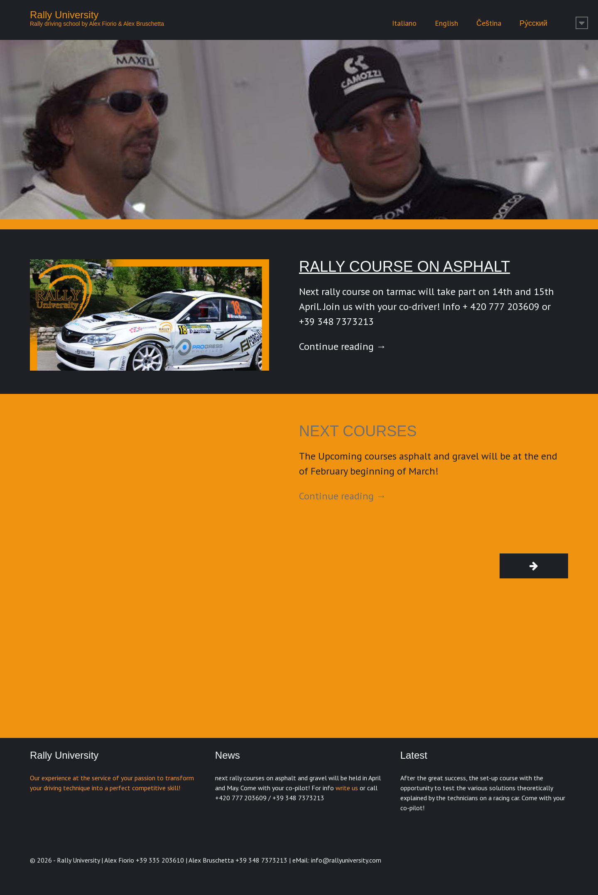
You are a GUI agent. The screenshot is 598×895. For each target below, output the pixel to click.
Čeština (488, 23)
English (446, 23)
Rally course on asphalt (404, 266)
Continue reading (342, 346)
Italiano (404, 23)
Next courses (358, 431)
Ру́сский (533, 23)
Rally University (64, 14)
